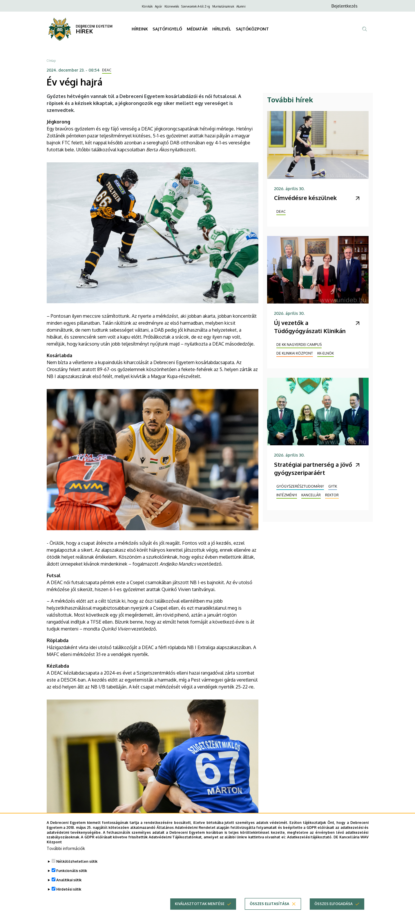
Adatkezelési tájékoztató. (310, 837)
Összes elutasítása (269, 904)
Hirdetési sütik (68, 889)
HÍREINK (140, 28)
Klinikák (147, 6)
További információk (66, 848)
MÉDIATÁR (197, 28)
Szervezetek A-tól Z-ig (195, 6)
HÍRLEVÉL (221, 28)
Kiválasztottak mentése (199, 904)
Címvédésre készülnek (305, 197)
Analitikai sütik (68, 880)
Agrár (158, 6)
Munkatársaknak (223, 6)
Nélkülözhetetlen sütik (76, 861)
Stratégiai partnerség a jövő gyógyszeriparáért (313, 468)
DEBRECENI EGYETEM (94, 26)
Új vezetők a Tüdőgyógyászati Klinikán (310, 327)
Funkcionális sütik (71, 871)
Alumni (241, 6)
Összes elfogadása (333, 904)
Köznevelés (171, 6)
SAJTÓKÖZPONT (252, 28)
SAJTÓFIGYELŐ (167, 28)
